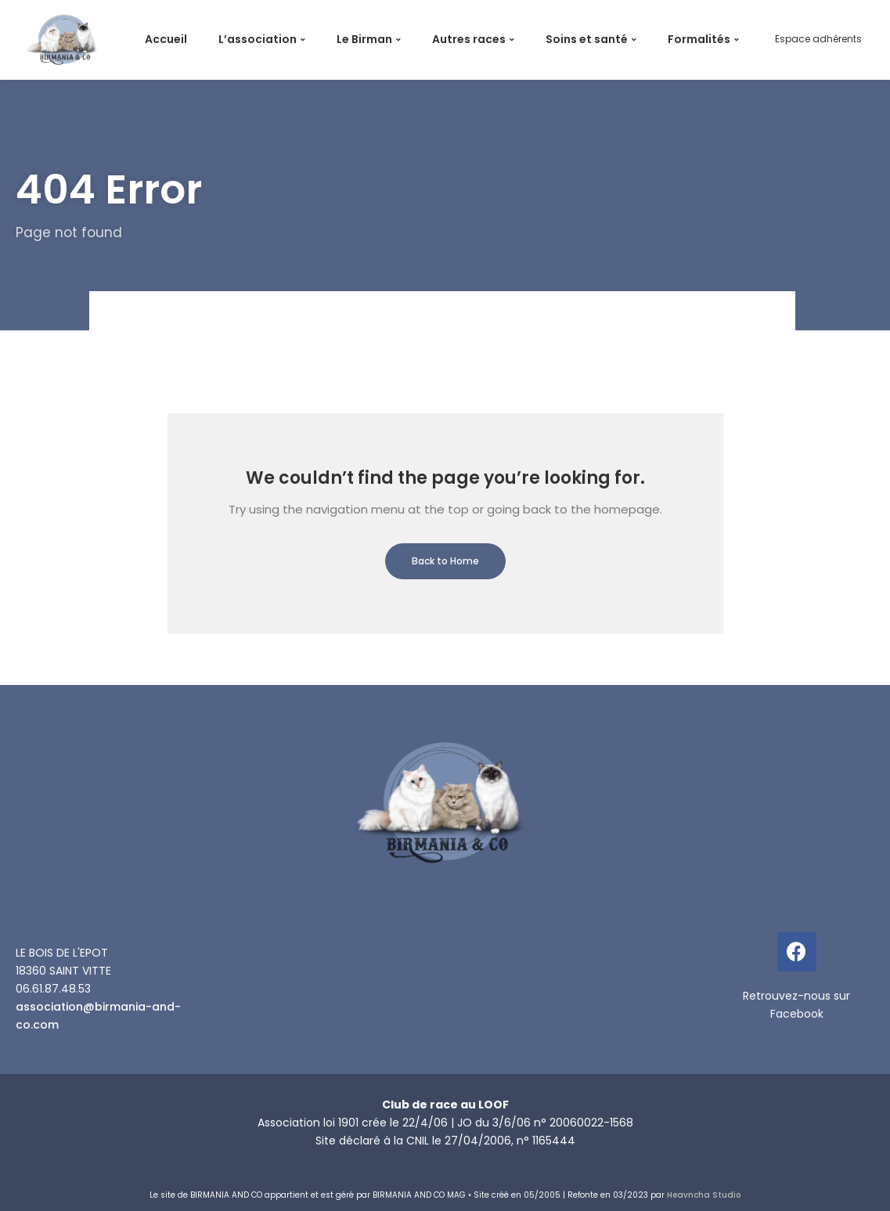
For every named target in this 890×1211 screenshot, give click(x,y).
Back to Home (445, 561)
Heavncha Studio (703, 1195)
